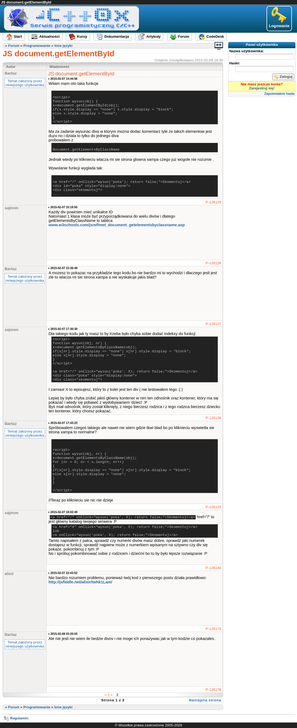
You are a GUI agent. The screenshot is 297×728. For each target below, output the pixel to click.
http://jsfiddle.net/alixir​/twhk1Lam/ (80, 582)
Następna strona (205, 700)
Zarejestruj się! (262, 88)
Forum (13, 46)
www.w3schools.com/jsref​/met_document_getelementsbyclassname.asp (117, 225)
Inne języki (63, 46)
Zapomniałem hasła (279, 94)
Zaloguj (283, 77)
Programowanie (36, 46)
